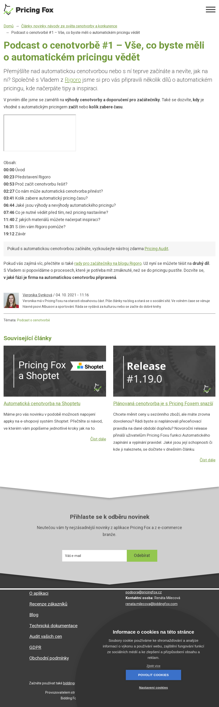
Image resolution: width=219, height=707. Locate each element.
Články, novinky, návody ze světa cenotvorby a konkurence (69, 26)
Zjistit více (153, 666)
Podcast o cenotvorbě (33, 320)
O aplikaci (38, 593)
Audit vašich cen (45, 636)
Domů (9, 26)
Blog (33, 614)
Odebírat (142, 556)
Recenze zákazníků (48, 604)
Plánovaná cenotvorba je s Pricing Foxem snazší (163, 403)
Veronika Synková (37, 295)
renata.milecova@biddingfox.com (152, 604)
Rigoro (73, 79)
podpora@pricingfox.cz (144, 592)
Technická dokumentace (53, 625)
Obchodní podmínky (49, 658)
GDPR (35, 647)
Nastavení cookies (179, 687)
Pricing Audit (156, 248)
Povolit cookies (127, 687)
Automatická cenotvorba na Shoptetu (42, 403)
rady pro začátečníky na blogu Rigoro (108, 263)
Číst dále (98, 446)
